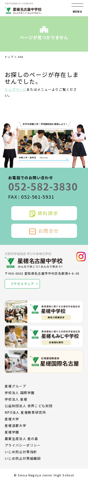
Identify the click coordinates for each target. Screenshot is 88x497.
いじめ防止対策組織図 (23, 458)
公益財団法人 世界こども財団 (29, 405)
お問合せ (44, 230)
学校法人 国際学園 (20, 392)
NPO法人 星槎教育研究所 (25, 412)
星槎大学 (12, 419)
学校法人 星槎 (16, 399)
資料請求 (44, 213)
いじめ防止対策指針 (21, 451)
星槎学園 (12, 432)
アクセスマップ (22, 283)
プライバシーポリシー (23, 445)
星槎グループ (15, 386)
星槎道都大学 (15, 425)
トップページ (15, 89)
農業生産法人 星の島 (21, 438)
